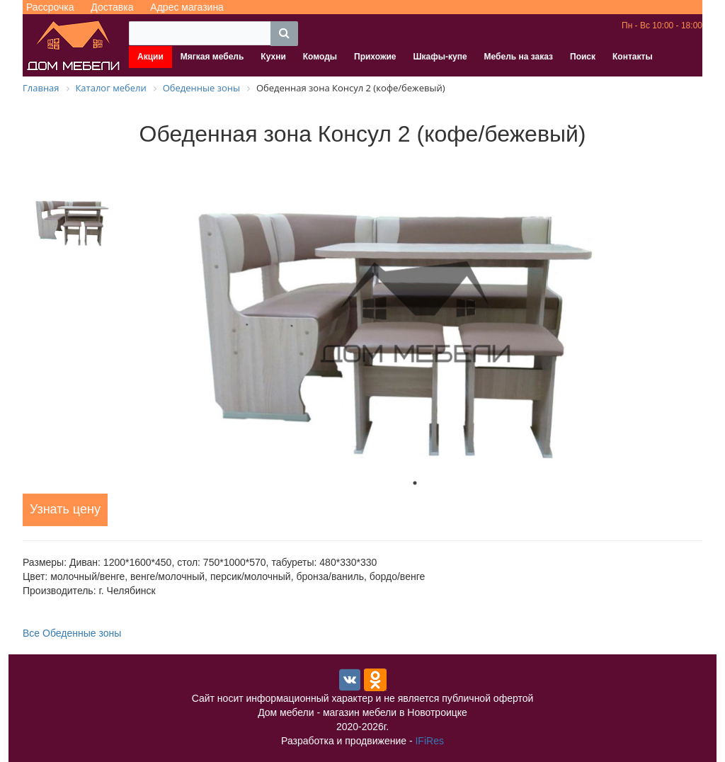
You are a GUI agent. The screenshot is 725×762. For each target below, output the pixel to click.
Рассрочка (50, 7)
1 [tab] (415, 483)
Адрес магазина (187, 7)
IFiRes (429, 740)
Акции (150, 57)
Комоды (320, 57)
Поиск (582, 57)
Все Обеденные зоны (72, 633)
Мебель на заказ (518, 57)
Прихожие (375, 57)
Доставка (112, 7)
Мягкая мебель (212, 57)
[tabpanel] (415, 313)
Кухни (273, 57)
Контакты (632, 57)
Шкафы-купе (440, 57)
